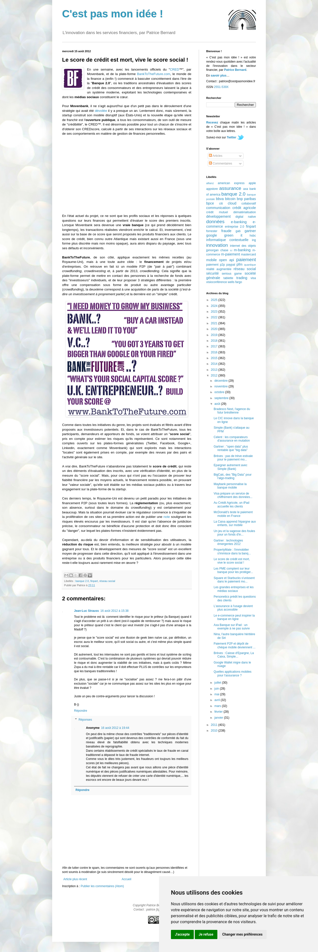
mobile (211, 260)
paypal (230, 264)
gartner (250, 231)
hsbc (253, 235)
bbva (220, 199)
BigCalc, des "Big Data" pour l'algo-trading (233, 476)
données (215, 221)
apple (252, 183)
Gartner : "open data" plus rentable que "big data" (231, 448)
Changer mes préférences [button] (242, 934)
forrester (211, 231)
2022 (214, 317)
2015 (214, 358)
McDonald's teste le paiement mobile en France (233, 513)
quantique (250, 264)
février (219, 711)
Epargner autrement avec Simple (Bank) (230, 466)
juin (217, 688)
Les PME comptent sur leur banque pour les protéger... (233, 570)
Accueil (126, 879)
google (211, 235)
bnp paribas (246, 199)
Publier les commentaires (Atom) (102, 886)
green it (233, 235)
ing (254, 240)
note (166, 517)
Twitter (231, 137)
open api (226, 260)
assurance (230, 188)
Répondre (80, 710)
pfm (239, 264)
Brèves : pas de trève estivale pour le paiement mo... (233, 457)
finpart (94, 580)
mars (218, 706)
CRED (174, 69)
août (217, 404)
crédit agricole (244, 208)
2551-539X (221, 87)
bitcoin (230, 199)
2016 (214, 352)
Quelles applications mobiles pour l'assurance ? (232, 673)
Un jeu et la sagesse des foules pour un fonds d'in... (234, 532)
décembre (221, 380)
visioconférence (216, 282)
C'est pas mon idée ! (112, 14)
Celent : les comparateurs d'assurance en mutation (232, 438)
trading (241, 278)
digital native (246, 216)
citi (221, 203)
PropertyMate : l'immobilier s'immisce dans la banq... (232, 551)
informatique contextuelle (227, 240)
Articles (215, 156)
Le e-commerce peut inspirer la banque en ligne (234, 617)
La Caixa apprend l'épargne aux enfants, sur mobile (235, 523)
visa (253, 278)
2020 (214, 329)
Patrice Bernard (235, 70)
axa (245, 189)
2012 (214, 375)
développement (218, 216)
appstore (212, 189)
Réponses (85, 719)
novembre (221, 386)
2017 (214, 346)
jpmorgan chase (217, 250)
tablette (228, 278)
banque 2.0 (82, 580)
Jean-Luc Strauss (86, 611)
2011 (214, 725)
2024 (214, 306)
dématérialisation (244, 212)
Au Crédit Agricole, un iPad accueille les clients (231, 504)
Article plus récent (75, 879)
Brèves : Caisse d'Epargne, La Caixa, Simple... (234, 654)
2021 (214, 323)
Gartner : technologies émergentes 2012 (228, 542)
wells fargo (235, 282)
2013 (214, 370)
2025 (214, 300)
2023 (214, 311)
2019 (214, 335)
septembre (221, 398)
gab (238, 231)
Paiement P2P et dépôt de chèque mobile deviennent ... (234, 645)
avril (217, 700)
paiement (246, 259)
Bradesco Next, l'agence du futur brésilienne (232, 410)
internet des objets (243, 246)
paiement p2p (215, 264)
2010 (214, 730)
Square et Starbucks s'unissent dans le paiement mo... (234, 579)
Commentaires (220, 163)
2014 (214, 364)
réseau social (107, 580)
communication (218, 208)
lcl (231, 250)
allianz (210, 183)
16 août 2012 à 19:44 (115, 728)
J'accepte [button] (182, 934)
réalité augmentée (218, 269)
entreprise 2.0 (234, 226)
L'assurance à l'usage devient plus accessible (233, 607)
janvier (219, 717)
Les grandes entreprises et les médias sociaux (234, 588)
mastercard (248, 254)
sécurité (212, 273)
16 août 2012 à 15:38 (114, 611)
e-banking (238, 222)
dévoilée (101, 111)
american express (231, 183)
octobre (219, 392)
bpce (210, 203)
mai (217, 694)
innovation (217, 245)
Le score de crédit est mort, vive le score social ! (232, 560)
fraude (226, 231)
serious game (232, 273)
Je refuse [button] (206, 934)
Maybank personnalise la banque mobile (230, 485)
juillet (218, 682)
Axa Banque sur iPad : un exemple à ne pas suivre (232, 626)
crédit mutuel (217, 212)
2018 (214, 340)
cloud (232, 203)
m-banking (242, 250)
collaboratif (248, 203)
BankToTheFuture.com (153, 74)
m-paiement (230, 254)
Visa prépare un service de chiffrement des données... (233, 495)
